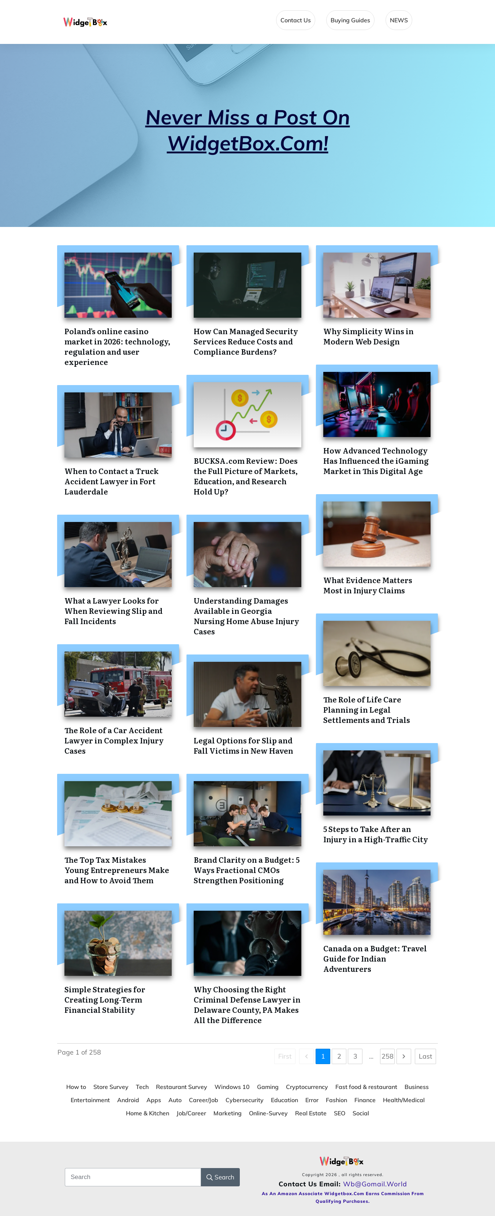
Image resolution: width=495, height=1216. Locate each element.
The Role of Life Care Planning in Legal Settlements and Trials (366, 709)
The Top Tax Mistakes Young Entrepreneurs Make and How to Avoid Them (116, 869)
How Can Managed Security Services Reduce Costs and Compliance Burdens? (246, 341)
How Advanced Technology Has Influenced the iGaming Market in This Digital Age (376, 460)
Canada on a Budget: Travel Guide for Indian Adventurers (375, 958)
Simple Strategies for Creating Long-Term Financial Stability (104, 999)
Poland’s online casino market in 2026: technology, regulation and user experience (117, 346)
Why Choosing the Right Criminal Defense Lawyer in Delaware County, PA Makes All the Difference (247, 1004)
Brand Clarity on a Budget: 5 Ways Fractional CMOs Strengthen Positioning (246, 869)
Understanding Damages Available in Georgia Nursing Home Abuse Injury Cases (246, 616)
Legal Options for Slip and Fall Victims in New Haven (243, 745)
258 (388, 1056)
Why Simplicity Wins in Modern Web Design (368, 336)
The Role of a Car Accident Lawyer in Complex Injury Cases (114, 740)
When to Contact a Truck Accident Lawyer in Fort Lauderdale (111, 481)
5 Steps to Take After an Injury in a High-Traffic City (375, 833)
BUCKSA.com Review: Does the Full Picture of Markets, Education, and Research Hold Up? (246, 476)
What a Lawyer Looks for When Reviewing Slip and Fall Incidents (113, 610)
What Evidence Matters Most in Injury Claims (367, 585)
